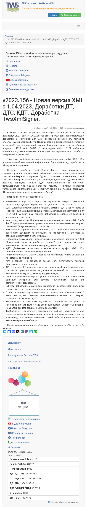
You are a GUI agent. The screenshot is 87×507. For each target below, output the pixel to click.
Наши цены (14, 368)
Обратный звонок (18, 442)
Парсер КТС (47, 3)
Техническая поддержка (20, 89)
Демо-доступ (15, 349)
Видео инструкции (17, 80)
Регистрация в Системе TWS (23, 355)
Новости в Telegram (17, 70)
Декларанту (14, 343)
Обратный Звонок (70, 15)
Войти (53, 15)
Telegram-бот (16, 438)
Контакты (29, 3)
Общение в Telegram (18, 75)
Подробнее (13, 61)
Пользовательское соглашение (24, 361)
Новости (12, 66)
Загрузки (14, 447)
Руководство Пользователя (21, 84)
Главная (9, 36)
